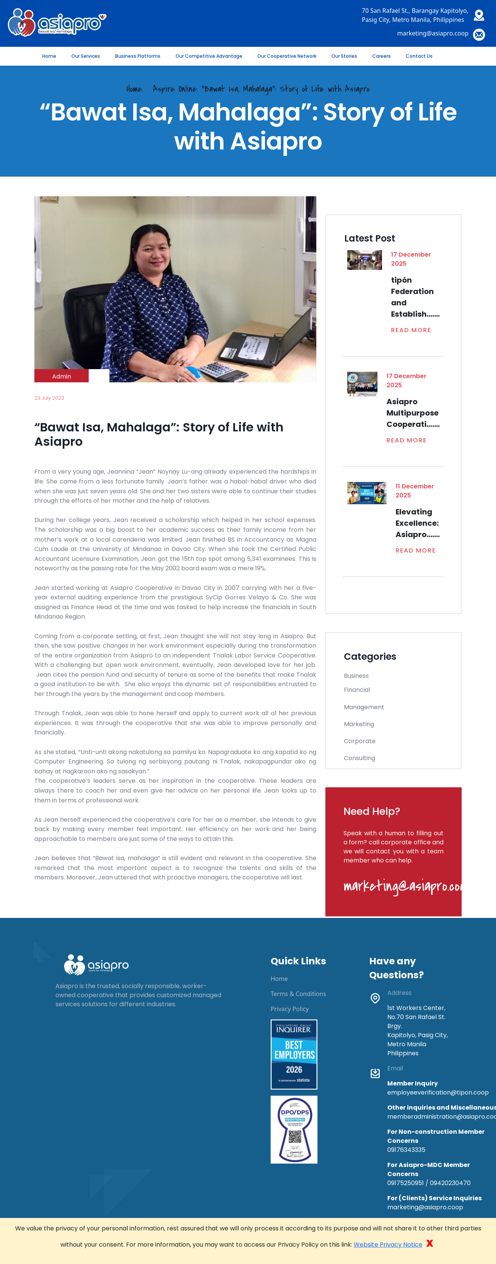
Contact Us (419, 56)
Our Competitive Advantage (209, 56)
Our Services (85, 56)
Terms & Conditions (298, 994)
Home (49, 56)
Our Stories (344, 56)
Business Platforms (137, 56)
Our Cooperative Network (286, 56)
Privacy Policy (290, 1009)
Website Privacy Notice (388, 1244)
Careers (381, 56)
